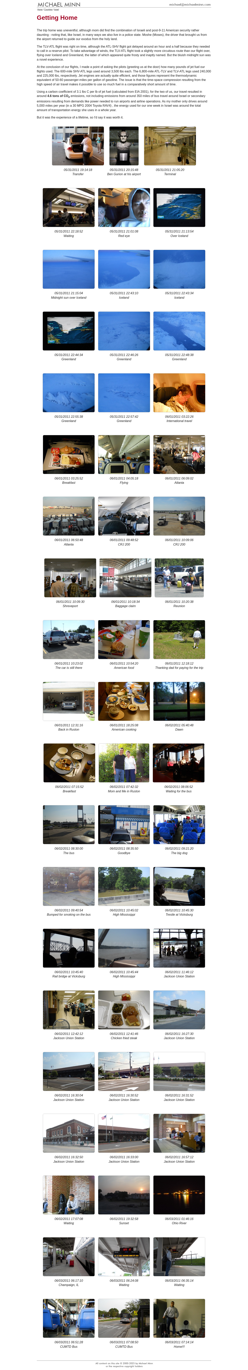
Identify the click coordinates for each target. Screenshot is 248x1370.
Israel (56, 10)
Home (40, 10)
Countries (48, 10)
